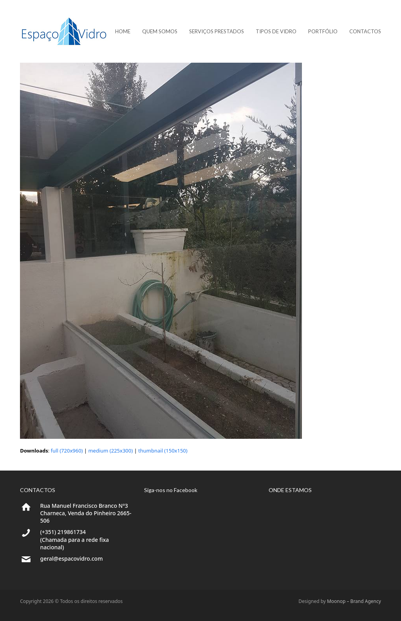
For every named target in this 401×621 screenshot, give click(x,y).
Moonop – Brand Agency (354, 601)
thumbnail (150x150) (163, 450)
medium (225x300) (110, 450)
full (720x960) (67, 450)
